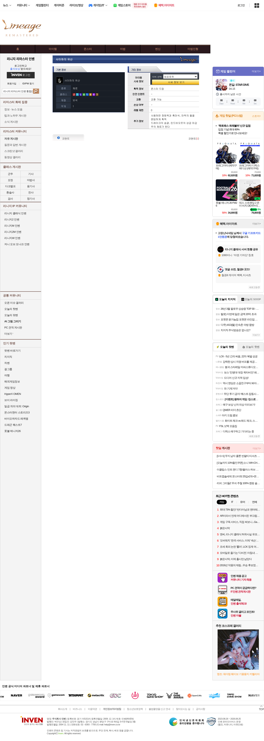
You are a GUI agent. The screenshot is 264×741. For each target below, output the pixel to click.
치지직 (8, 356)
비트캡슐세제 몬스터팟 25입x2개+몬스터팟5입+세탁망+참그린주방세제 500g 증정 (239, 476)
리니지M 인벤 (12, 225)
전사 (30, 192)
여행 (6, 375)
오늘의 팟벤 (11, 315)
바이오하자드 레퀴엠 (16, 418)
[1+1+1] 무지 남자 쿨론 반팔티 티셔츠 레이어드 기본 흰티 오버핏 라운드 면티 (239, 456)
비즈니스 (77, 709)
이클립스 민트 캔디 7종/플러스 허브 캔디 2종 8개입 (239, 469)
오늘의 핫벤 (11, 309)
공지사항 (200, 709)
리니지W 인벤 (12, 238)
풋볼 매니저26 (12, 431)
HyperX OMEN (12, 394)
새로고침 (253, 287)
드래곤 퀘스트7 (13, 424)
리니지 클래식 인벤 (15, 213)
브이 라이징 (11, 400)
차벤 (6, 363)
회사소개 (62, 709)
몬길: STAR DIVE (239, 84)
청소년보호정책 (135, 709)
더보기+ (256, 71)
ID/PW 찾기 (28, 83)
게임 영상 (9, 387)
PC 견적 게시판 (13, 327)
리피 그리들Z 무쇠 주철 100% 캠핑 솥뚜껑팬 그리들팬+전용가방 (239, 483)
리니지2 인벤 (11, 219)
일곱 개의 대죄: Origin (16, 406)
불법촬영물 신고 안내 (159, 709)
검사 (10, 198)
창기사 (31, 198)
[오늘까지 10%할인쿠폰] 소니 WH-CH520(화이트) (239, 462)
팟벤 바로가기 (12, 350)
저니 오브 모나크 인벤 (16, 244)
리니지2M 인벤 (12, 232)
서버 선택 (157, 76)
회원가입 (11, 83)
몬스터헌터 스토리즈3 (16, 412)
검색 (36, 91)
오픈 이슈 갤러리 (14, 302)
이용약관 (92, 709)
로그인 (241, 5)
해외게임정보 (12, 381)
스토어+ (256, 116)
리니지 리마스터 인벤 (20, 58)
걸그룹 (8, 369)
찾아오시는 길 (183, 709)
